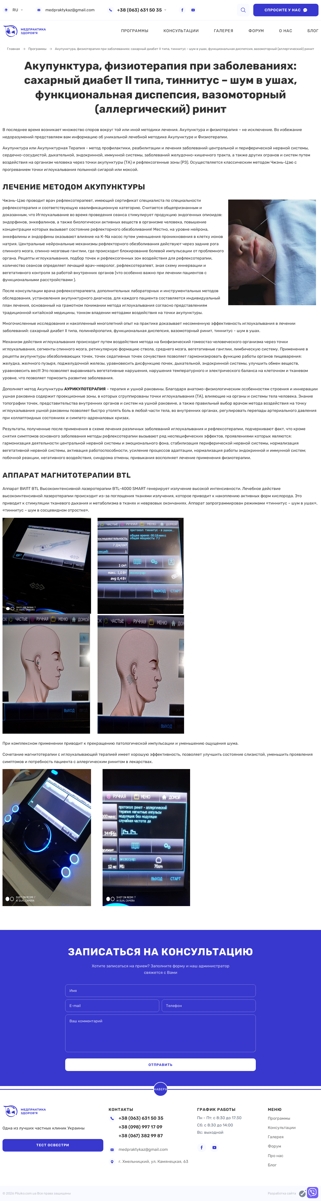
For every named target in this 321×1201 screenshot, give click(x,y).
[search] (243, 10)
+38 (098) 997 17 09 (140, 1127)
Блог (312, 30)
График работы (218, 1104)
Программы (134, 30)
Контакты (122, 1104)
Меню (275, 1104)
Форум (256, 30)
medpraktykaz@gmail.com (70, 10)
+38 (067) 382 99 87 (141, 1136)
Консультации (181, 30)
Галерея (223, 30)
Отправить (160, 1064)
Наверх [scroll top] (160, 1087)
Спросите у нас (286, 10)
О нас (285, 30)
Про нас (275, 1155)
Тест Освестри (35, 1145)
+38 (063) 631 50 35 (139, 10)
